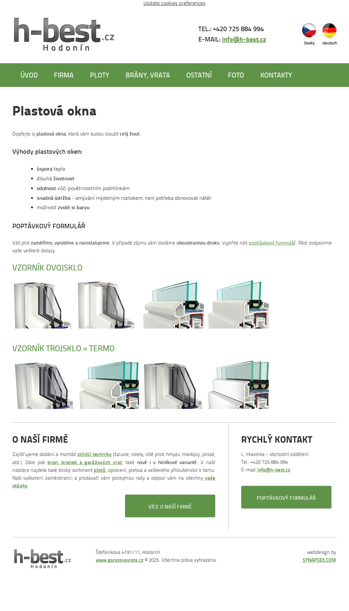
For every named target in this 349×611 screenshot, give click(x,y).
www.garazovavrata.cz (119, 560)
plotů (100, 470)
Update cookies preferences (174, 3)
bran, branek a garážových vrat (84, 462)
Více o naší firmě (170, 506)
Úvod (29, 75)
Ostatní (199, 75)
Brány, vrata (148, 75)
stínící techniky (94, 454)
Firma (64, 75)
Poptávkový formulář (286, 497)
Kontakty (276, 75)
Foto (236, 75)
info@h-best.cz (244, 39)
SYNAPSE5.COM (319, 560)
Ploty (99, 75)
